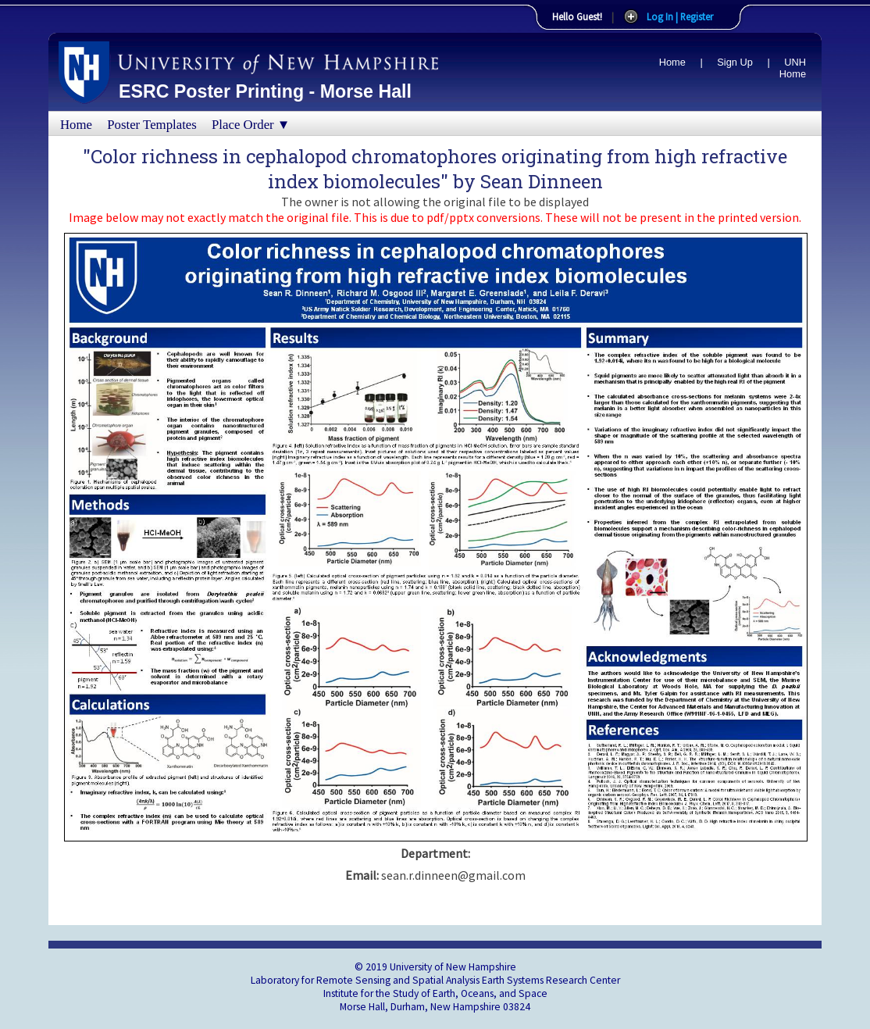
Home (672, 62)
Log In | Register (680, 16)
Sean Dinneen (541, 181)
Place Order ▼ (251, 124)
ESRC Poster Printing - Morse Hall (265, 91)
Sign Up (735, 62)
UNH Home (792, 68)
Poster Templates (152, 124)
